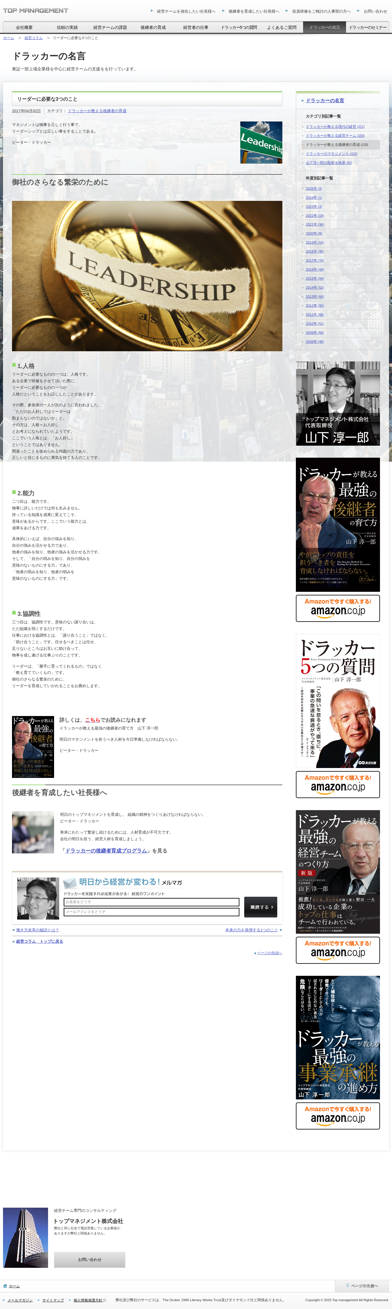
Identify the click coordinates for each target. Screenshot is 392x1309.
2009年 (315, 332)
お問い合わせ (90, 1259)
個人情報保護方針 (90, 1300)
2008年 (315, 341)
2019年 (315, 242)
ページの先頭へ (269, 953)
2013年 (315, 296)
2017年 (315, 260)
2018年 (315, 251)
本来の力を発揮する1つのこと (251, 930)
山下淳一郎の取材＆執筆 (329, 162)
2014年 (315, 287)
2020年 (314, 233)
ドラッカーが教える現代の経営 (335, 126)
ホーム (14, 1286)
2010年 (315, 323)
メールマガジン (20, 1300)
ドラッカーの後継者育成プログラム (106, 851)
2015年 (315, 278)
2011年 (315, 314)
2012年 (315, 305)
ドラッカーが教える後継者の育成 (97, 111)
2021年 (315, 224)
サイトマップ (53, 1300)
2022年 (315, 215)
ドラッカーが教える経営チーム (335, 135)
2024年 (314, 197)
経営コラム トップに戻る (39, 941)
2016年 (315, 269)
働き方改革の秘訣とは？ (37, 930)
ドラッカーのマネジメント (331, 153)
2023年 (314, 206)
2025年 (314, 188)
